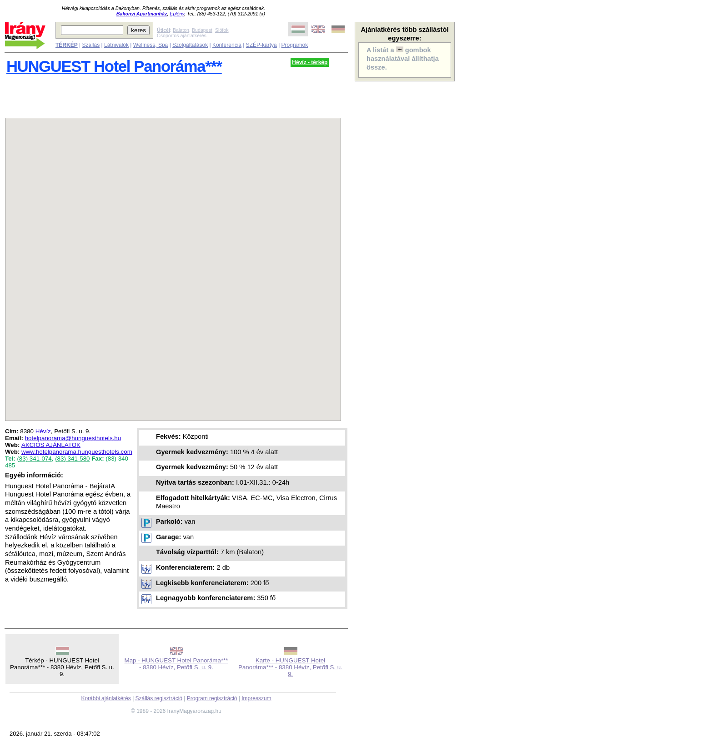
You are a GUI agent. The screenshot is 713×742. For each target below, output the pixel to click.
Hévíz (43, 431)
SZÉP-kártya (261, 45)
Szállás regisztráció (159, 698)
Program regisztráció (212, 698)
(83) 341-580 (72, 458)
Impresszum (256, 698)
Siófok (222, 30)
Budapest (202, 30)
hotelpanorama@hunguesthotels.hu (73, 438)
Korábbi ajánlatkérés (106, 698)
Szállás (91, 45)
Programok (294, 45)
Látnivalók (116, 45)
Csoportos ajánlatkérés (181, 35)
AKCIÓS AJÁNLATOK (50, 444)
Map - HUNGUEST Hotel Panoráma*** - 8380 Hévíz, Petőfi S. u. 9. (176, 664)
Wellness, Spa (150, 45)
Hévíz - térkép (309, 62)
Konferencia (226, 45)
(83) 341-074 (34, 458)
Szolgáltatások (190, 45)
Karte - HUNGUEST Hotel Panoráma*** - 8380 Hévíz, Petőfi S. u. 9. (290, 667)
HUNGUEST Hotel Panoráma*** (114, 66)
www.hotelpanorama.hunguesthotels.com (76, 451)
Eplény (177, 13)
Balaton (181, 30)
